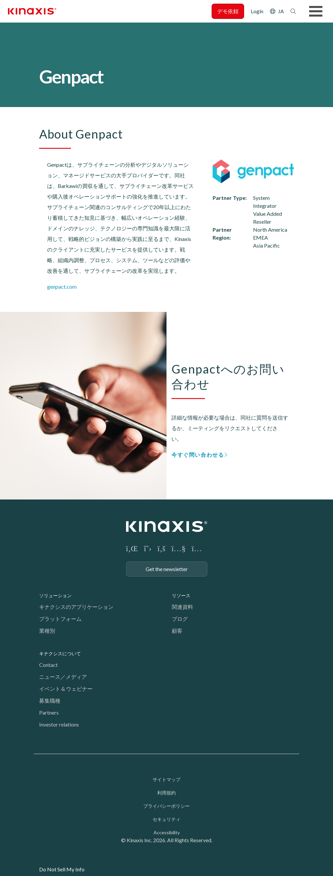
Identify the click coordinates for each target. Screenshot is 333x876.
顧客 (177, 630)
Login (257, 11)
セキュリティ (166, 819)
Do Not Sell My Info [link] (62, 869)
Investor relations (59, 724)
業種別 (47, 630)
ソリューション (55, 595)
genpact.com (62, 286)
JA (281, 11)
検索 (293, 11)
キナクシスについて (60, 653)
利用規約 (166, 792)
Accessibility (167, 832)
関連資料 (182, 607)
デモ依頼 (227, 11)
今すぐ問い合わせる (197, 454)
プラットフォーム (60, 618)
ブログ (180, 618)
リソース (181, 595)
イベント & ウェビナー (66, 688)
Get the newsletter (167, 569)
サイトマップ (166, 779)
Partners (49, 712)
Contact (48, 665)
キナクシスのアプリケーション (76, 607)
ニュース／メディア (63, 676)
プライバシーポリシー (166, 806)
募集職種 (49, 700)
